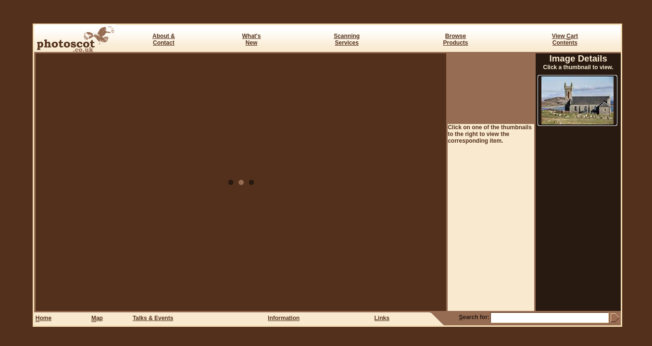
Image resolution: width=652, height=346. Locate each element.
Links (382, 318)
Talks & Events (153, 318)
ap (97, 318)
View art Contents (565, 39)
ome (43, 318)
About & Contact (163, 39)
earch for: (474, 317)
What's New (251, 39)
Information (284, 318)
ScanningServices (347, 39)
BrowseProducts (455, 39)
